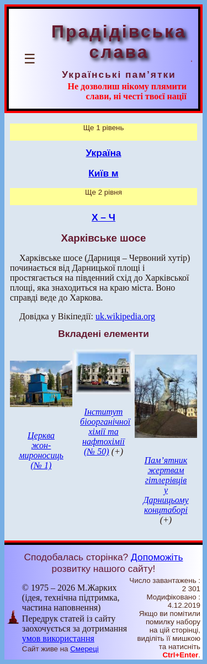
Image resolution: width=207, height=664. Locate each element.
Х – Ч (103, 217)
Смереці (84, 649)
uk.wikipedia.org (125, 316)
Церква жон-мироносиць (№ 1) (41, 450)
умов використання (58, 638)
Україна (103, 152)
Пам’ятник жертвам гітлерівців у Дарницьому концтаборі (165, 485)
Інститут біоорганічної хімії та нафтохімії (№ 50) (105, 431)
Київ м (103, 173)
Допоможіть (157, 557)
